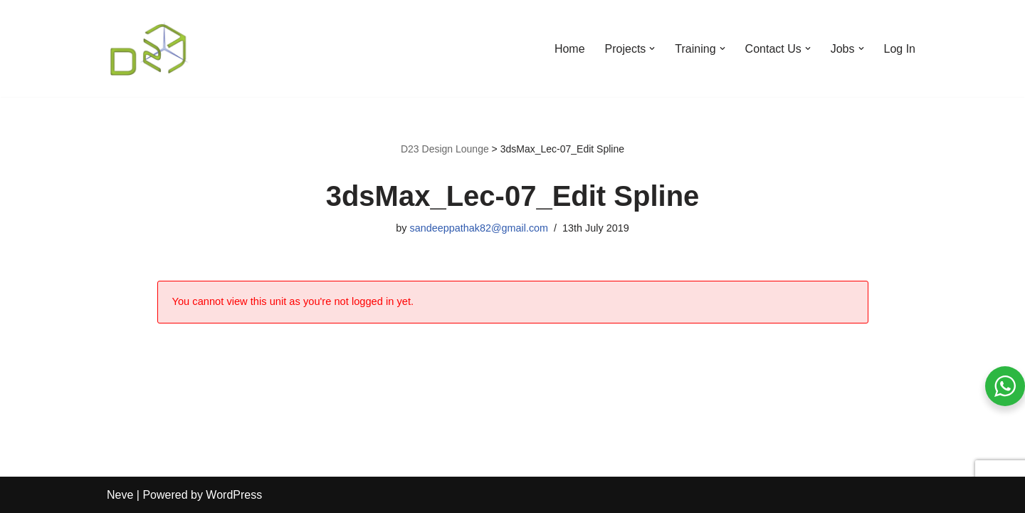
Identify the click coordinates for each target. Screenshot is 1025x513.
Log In (899, 49)
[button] (652, 48)
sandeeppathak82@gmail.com (478, 228)
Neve (120, 495)
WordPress (234, 495)
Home (569, 49)
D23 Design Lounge (445, 149)
